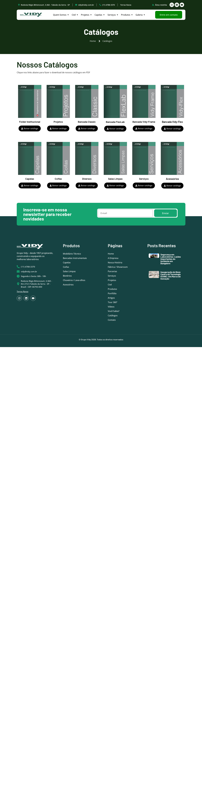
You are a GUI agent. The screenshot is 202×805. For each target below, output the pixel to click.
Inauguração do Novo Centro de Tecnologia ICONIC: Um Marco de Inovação (170, 275)
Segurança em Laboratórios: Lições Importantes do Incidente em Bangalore (170, 259)
